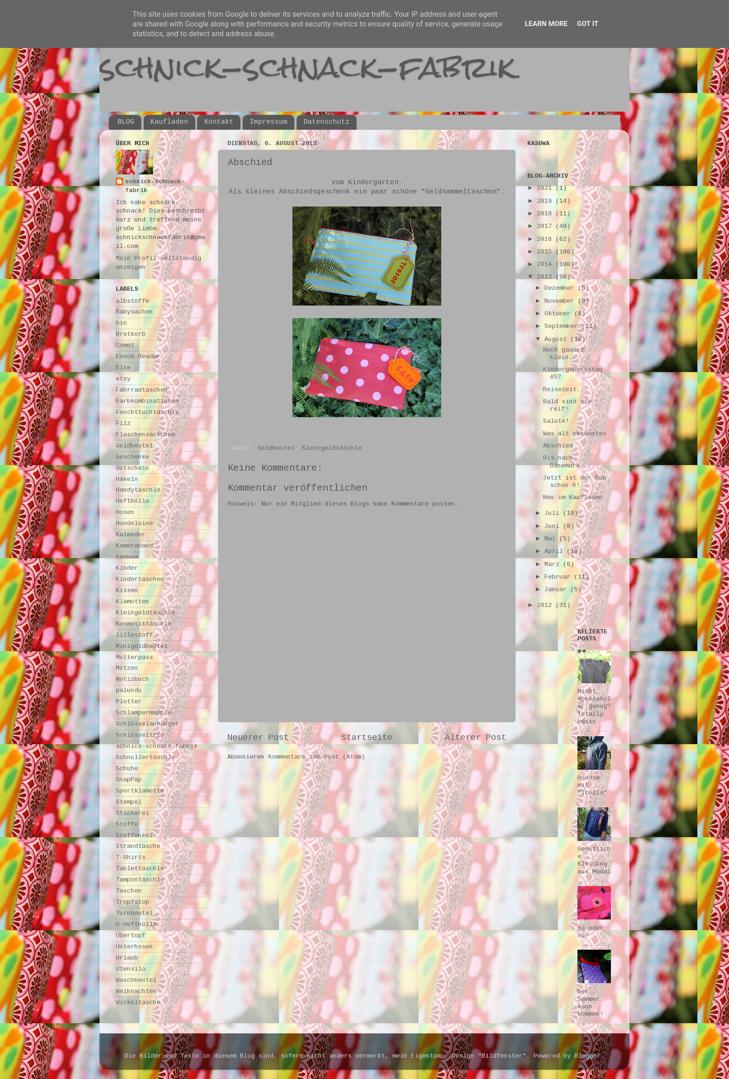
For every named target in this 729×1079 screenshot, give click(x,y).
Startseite (366, 738)
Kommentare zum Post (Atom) (316, 756)
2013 (546, 276)
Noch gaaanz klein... (563, 353)
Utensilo (131, 969)
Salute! (556, 421)
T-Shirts (131, 857)
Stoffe (127, 824)
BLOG (126, 122)
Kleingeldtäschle (332, 448)
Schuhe (127, 768)
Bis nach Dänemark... (567, 461)
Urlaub (127, 957)
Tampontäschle (140, 879)
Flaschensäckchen (145, 434)
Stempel (129, 802)
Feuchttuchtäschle (147, 412)
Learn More (546, 24)
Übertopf (131, 935)
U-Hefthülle (136, 924)
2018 (546, 213)
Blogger (588, 1055)
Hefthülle (132, 501)
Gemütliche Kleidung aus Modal (594, 860)
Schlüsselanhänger (147, 723)
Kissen (127, 590)
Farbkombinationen (147, 401)
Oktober (559, 313)
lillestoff (134, 635)
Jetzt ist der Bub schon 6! (574, 481)
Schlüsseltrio (140, 735)
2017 (546, 226)
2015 (546, 251)
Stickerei (132, 813)
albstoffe (132, 301)
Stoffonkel (134, 835)
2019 (546, 201)
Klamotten (132, 601)
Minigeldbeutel (142, 646)
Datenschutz (327, 122)
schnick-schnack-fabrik (307, 67)
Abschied (558, 445)
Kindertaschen (140, 579)
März (553, 564)
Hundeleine (134, 523)
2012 (546, 605)
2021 (546, 188)
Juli (553, 513)
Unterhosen (134, 946)
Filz (123, 423)
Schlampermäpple (144, 712)
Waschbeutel (136, 980)
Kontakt (218, 122)
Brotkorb (131, 334)
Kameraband (134, 545)
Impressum (268, 122)
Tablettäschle (140, 868)
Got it (587, 24)
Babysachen (134, 311)
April (555, 551)
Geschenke (132, 456)
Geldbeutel (276, 448)
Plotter (129, 701)
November (561, 301)
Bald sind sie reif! (567, 405)
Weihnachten (136, 991)
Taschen (129, 890)
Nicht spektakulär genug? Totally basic (594, 706)
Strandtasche (138, 846)
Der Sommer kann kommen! (590, 1003)
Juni (553, 526)
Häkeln (127, 479)
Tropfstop (132, 902)
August (557, 339)
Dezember (561, 288)
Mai (551, 538)
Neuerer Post (258, 738)
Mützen (127, 668)
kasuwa (127, 556)
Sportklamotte (140, 790)
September (563, 326)
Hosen (125, 512)
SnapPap (129, 779)
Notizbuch (132, 679)
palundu (129, 690)
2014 (546, 264)
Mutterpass (134, 657)
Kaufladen (169, 122)
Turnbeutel (134, 913)
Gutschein (132, 468)
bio (121, 323)
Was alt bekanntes (574, 433)
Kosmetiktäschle (144, 623)
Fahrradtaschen (142, 389)
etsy (123, 378)
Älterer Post (475, 738)
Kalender (131, 534)
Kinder (127, 568)
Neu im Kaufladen (573, 497)
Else (123, 367)
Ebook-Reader (138, 356)
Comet (125, 345)
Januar (557, 589)
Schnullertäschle (145, 757)
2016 (546, 239)
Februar (559, 576)
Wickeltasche (138, 1002)
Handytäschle (138, 489)
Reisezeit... (565, 389)
